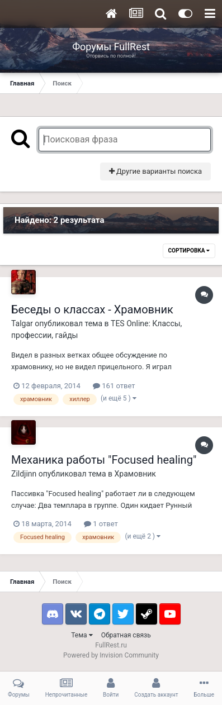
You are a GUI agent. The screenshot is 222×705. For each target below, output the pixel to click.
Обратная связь (126, 635)
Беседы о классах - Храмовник (92, 309)
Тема (81, 635)
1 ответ (101, 524)
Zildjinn (23, 473)
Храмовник (135, 473)
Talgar (22, 323)
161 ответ (114, 386)
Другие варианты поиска (155, 171)
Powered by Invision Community (111, 655)
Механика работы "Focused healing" (103, 459)
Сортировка (189, 250)
